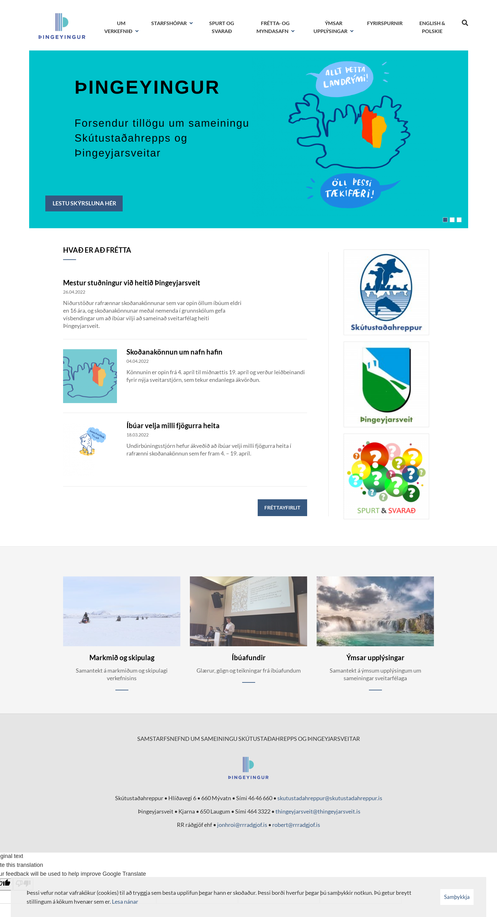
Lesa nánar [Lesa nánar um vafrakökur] (125, 901)
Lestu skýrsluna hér (84, 203)
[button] (445, 219)
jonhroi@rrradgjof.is (242, 824)
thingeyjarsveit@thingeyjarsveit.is (317, 811)
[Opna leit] (465, 22)
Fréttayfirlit (282, 507)
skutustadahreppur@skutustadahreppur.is (329, 797)
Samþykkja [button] (457, 897)
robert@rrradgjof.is (296, 824)
